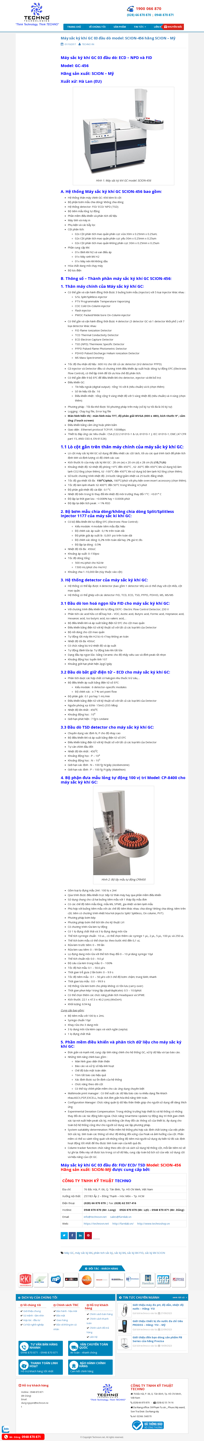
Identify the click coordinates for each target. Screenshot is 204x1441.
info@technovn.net (95, 1217)
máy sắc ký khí (83, 1253)
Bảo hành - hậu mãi (66, 1311)
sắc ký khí (120, 1253)
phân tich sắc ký (103, 1253)
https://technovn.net (96, 1223)
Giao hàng (62, 1320)
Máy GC (69, 1253)
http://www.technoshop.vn (153, 1223)
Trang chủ (74, 26)
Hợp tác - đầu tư (31, 1320)
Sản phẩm (120, 26)
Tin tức (140, 26)
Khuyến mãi (175, 26)
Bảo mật (60, 1315)
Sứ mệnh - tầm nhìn (33, 1315)
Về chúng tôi (97, 26)
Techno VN (88, 44)
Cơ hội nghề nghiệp (33, 1324)
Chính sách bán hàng (101, 1314)
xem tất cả (180, 1297)
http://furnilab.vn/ (123, 1223)
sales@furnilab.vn (120, 1217)
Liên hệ (158, 26)
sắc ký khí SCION (155, 1253)
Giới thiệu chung (32, 1311)
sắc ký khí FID (135, 1253)
